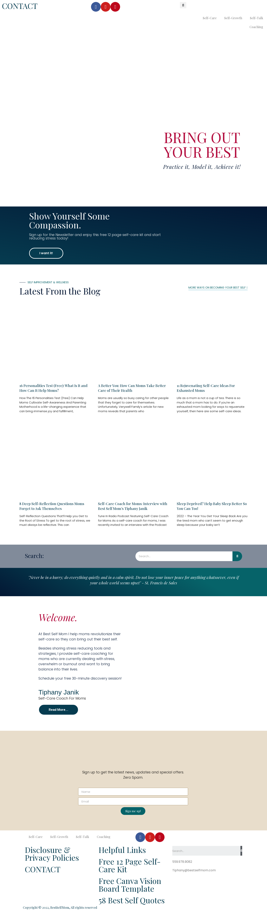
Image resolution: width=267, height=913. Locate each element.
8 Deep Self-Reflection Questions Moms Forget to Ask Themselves (51, 506)
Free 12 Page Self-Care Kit (130, 865)
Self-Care (210, 18)
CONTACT (19, 6)
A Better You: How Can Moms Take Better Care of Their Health (132, 388)
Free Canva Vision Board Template (130, 885)
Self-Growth (233, 18)
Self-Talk (256, 18)
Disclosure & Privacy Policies (52, 854)
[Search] (237, 556)
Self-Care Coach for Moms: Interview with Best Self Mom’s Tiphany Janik (132, 506)
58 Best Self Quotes (132, 900)
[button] (46, 253)
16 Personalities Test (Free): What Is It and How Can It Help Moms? (53, 388)
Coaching (256, 27)
